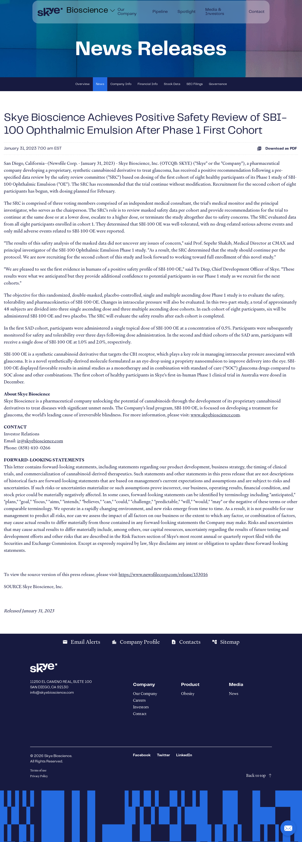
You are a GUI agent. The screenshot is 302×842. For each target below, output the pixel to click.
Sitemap (225, 642)
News (100, 84)
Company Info (120, 84)
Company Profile (136, 642)
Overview (82, 84)
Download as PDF (277, 148)
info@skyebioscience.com (52, 692)
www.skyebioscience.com (215, 415)
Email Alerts (81, 642)
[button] (288, 828)
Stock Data (172, 84)
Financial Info (148, 84)
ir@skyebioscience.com (40, 441)
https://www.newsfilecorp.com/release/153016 (163, 574)
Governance (218, 84)
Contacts (186, 642)
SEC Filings (194, 84)
